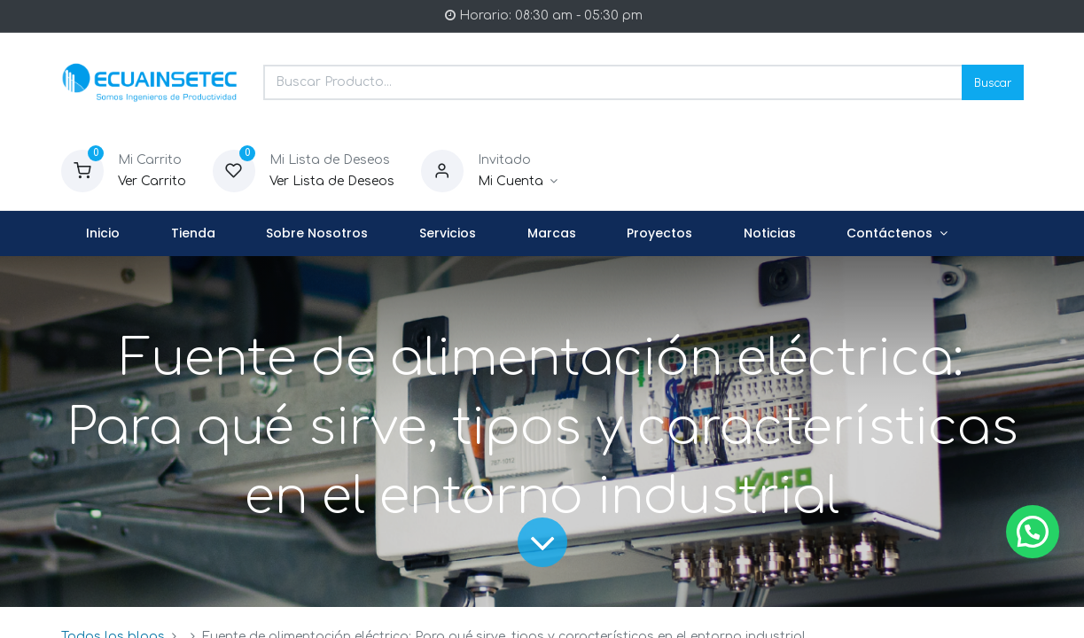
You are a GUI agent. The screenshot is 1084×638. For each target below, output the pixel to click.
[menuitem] (103, 234)
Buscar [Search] (992, 82)
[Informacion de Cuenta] (518, 182)
